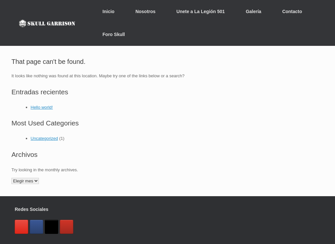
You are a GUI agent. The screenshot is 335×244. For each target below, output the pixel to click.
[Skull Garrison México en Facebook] (36, 227)
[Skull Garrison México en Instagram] (21, 227)
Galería (253, 11)
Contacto (292, 11)
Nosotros (145, 11)
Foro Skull (113, 34)
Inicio (108, 11)
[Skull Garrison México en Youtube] (66, 227)
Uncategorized (44, 138)
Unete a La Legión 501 (200, 11)
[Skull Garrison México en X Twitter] (51, 227)
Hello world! (42, 107)
